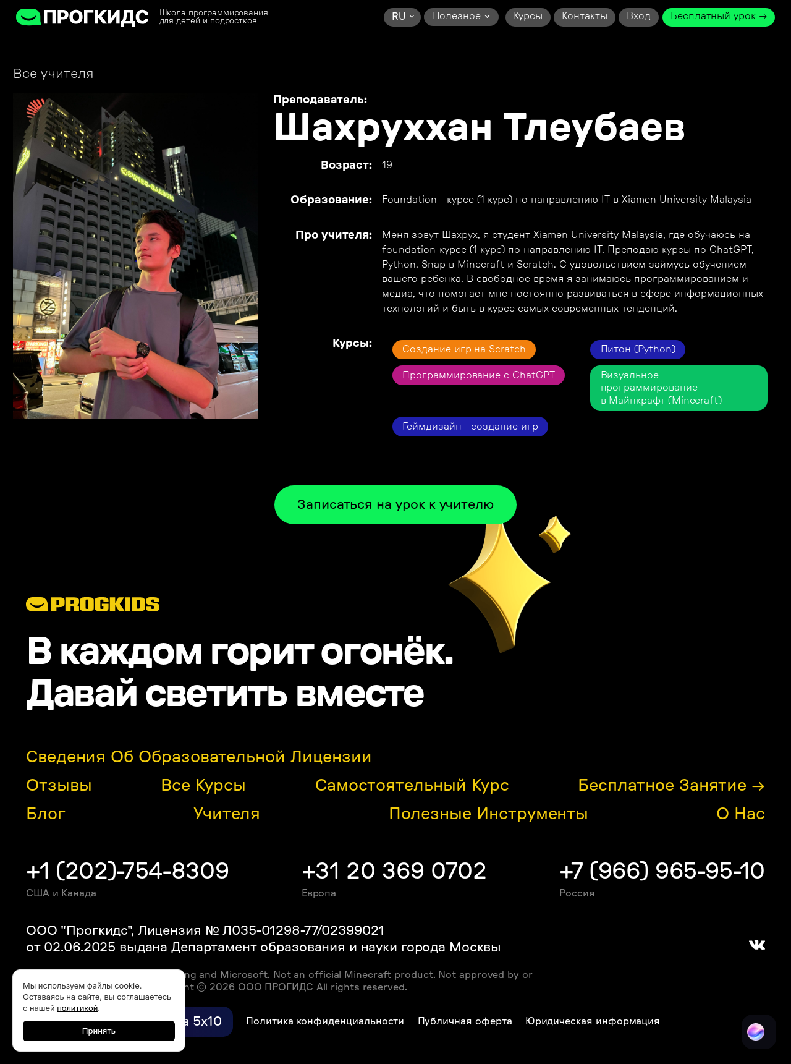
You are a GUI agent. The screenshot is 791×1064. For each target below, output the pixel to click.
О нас (740, 814)
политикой (77, 1008)
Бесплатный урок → (718, 16)
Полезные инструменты (489, 814)
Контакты (584, 16)
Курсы (528, 16)
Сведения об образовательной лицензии (199, 757)
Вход (639, 16)
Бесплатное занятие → (671, 786)
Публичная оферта (465, 1021)
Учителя (227, 814)
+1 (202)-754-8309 (127, 871)
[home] (83, 17)
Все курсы (203, 786)
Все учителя (53, 73)
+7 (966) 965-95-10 (662, 871)
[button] (402, 17)
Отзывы (59, 786)
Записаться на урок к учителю (395, 504)
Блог (46, 814)
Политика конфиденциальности (325, 1021)
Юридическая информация (593, 1021)
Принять (99, 1031)
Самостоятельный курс (412, 786)
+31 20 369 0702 (394, 871)
